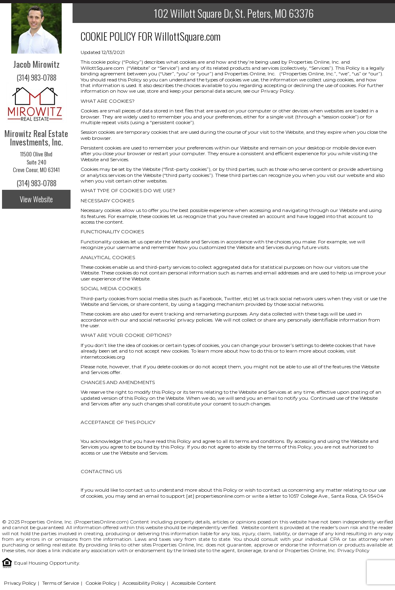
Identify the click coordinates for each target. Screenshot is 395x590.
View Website (36, 199)
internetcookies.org (103, 357)
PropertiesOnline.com (101, 522)
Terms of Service (60, 583)
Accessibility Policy (144, 583)
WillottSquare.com (187, 36)
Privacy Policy (353, 550)
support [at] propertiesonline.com (205, 496)
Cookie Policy (100, 583)
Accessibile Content (193, 583)
